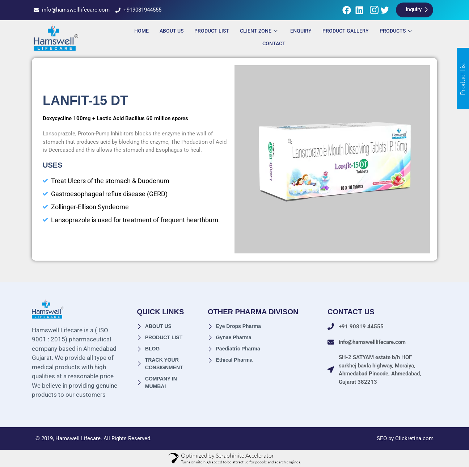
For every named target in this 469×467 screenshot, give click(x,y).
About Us (171, 31)
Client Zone (259, 31)
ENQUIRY (301, 31)
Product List (211, 31)
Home (141, 31)
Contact (274, 43)
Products (397, 31)
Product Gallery (345, 31)
